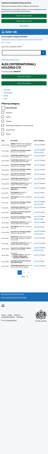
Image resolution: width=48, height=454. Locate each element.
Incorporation (8, 130)
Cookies (10, 315)
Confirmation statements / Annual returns (17, 126)
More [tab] (5, 98)
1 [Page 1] (19, 272)
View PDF (37, 144)
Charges (6, 121)
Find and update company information (14, 37)
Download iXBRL (39, 152)
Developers (19, 317)
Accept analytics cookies (24, 16)
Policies (3, 315)
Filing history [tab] (8, 92)
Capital (6, 117)
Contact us (17, 315)
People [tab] (6, 95)
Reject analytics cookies (24, 21)
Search (43, 52)
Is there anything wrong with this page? (13, 297)
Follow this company (24, 76)
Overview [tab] (7, 90)
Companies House (11, 320)
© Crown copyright (41, 321)
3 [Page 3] (28, 272)
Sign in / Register (6, 42)
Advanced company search (10, 60)
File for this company (24, 83)
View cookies (24, 26)
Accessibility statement (8, 317)
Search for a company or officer (11, 47)
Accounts (6, 113)
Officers (6, 134)
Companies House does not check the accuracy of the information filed (21, 39)
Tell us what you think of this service (12, 294)
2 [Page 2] (24, 272)
